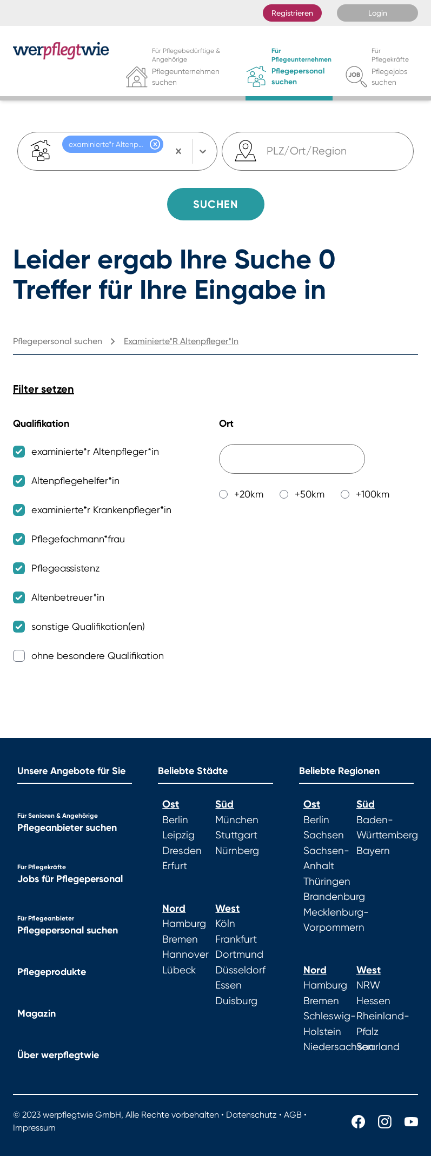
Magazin (36, 1013)
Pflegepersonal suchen (67, 930)
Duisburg (236, 1001)
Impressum (34, 1128)
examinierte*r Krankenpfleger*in (101, 509)
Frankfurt (236, 939)
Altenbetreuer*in (67, 597)
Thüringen (326, 882)
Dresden (182, 851)
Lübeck (179, 970)
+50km (309, 494)
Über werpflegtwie (58, 1055)
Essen (228, 985)
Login (377, 13)
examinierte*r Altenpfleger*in (95, 451)
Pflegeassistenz (65, 568)
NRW (368, 985)
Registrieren (292, 13)
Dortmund (239, 954)
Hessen (373, 1001)
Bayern (373, 851)
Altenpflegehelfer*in (75, 480)
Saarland (378, 1047)
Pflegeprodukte (51, 972)
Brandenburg (334, 897)
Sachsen (323, 835)
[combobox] (268, 151)
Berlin (175, 820)
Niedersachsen (338, 1047)
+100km (372, 494)
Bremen (180, 939)
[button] (155, 144)
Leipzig (178, 835)
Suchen (215, 204)
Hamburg (184, 924)
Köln (225, 924)
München (236, 820)
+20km (248, 494)
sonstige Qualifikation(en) (88, 626)
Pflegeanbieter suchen (67, 828)
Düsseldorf (240, 970)
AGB (293, 1115)
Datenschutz (251, 1115)
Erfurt (174, 866)
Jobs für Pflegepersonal (70, 879)
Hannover (185, 954)
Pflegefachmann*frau (78, 539)
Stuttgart (236, 835)
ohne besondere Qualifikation (97, 655)
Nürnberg (237, 851)
